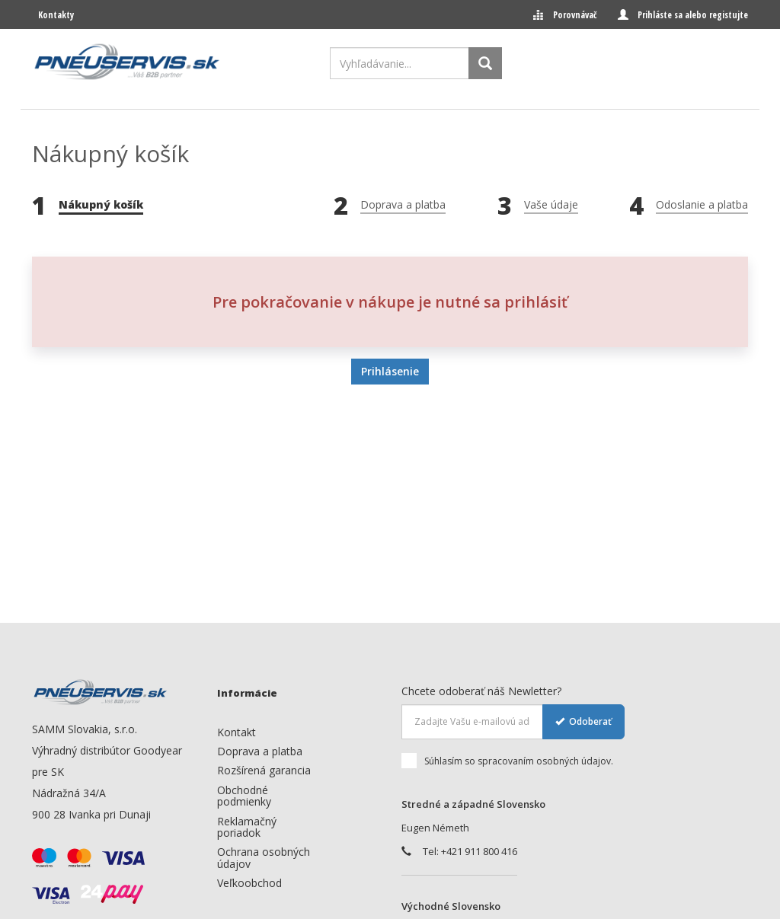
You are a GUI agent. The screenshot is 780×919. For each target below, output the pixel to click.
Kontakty (56, 14)
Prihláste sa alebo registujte (693, 14)
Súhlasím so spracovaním (507, 761)
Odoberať (583, 721)
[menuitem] (267, 732)
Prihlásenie (390, 371)
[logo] (127, 62)
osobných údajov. (574, 761)
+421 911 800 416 (479, 851)
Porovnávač (574, 14)
